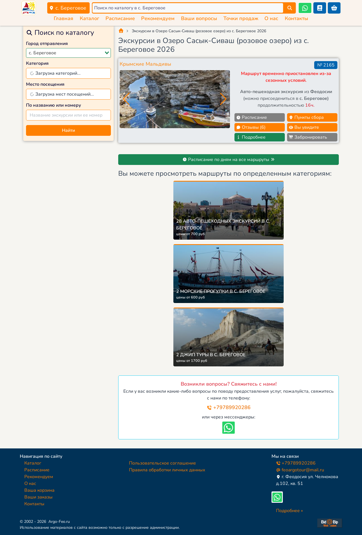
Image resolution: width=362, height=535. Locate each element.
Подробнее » (289, 511)
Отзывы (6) (251, 127)
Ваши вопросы (199, 18)
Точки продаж (240, 18)
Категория (37, 63)
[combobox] (68, 53)
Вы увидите (304, 127)
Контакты (296, 18)
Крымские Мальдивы (145, 64)
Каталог (89, 18)
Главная (63, 18)
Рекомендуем (157, 18)
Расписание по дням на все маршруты (228, 159)
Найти (68, 130)
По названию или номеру (53, 105)
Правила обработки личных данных (167, 470)
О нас (271, 18)
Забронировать (308, 137)
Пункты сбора (306, 117)
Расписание (120, 18)
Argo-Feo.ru (59, 521)
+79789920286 (229, 407)
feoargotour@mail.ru (300, 470)
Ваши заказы (38, 497)
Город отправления (47, 43)
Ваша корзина (39, 490)
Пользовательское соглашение (162, 463)
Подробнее (251, 137)
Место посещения (45, 84)
